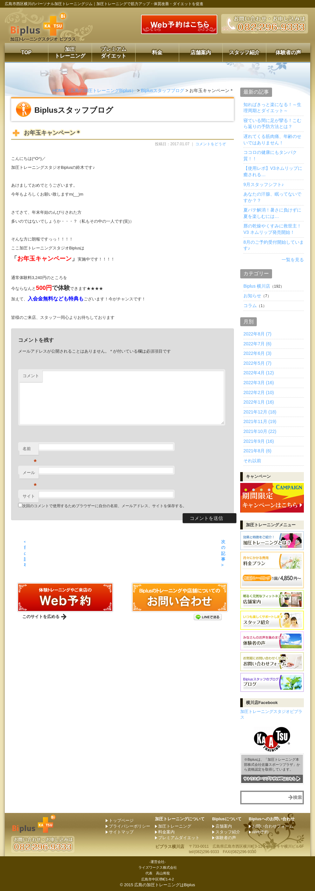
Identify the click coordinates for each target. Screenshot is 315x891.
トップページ (121, 820)
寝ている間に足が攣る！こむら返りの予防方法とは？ (272, 123)
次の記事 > (223, 553)
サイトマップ (121, 832)
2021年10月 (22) (259, 431)
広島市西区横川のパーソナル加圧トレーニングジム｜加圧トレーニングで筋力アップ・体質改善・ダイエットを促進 (104, 4)
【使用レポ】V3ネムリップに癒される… (272, 171)
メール (30, 474)
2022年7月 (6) (257, 343)
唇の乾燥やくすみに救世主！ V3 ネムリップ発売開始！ (272, 229)
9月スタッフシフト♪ (263, 184)
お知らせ (252, 295)
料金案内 (166, 832)
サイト (29, 496)
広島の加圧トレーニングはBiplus (164, 884)
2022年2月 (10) (258, 392)
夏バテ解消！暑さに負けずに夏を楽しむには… (272, 213)
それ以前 (252, 460)
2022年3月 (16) (258, 382)
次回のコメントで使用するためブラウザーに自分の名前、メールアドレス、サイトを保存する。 (104, 506)
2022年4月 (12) (258, 372)
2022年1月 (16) (258, 402)
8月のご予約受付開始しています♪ (273, 245)
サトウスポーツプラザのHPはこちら (270, 778)
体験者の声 (288, 52)
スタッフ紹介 (244, 52)
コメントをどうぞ (210, 144)
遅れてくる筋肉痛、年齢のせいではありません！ (272, 139)
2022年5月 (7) (257, 363)
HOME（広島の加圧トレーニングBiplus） (94, 90)
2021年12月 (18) (259, 411)
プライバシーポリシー (129, 826)
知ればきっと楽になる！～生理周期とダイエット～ (272, 107)
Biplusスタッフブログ (162, 90)
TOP (26, 52)
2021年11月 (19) (259, 421)
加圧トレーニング (70, 53)
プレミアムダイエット (113, 53)
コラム (250, 305)
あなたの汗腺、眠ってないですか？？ (272, 197)
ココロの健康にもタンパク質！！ (270, 155)
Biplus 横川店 (256, 286)
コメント (31, 375)
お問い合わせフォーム (272, 826)
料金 (157, 52)
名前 (30, 450)
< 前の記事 (24, 553)
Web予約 (260, 832)
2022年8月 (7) (257, 333)
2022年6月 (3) (257, 353)
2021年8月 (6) (257, 450)
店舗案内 (201, 52)
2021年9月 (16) (258, 441)
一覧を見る (293, 259)
